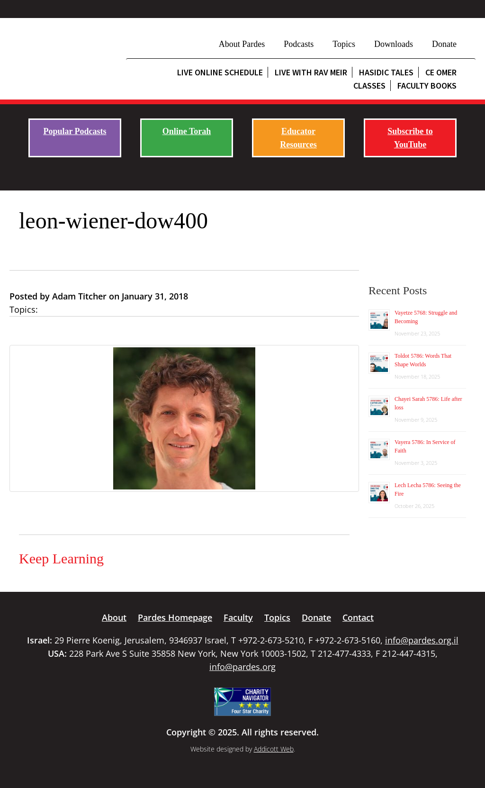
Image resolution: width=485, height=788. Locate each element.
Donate (444, 44)
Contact (358, 617)
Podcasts (299, 44)
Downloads (393, 44)
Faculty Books (427, 85)
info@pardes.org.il (421, 640)
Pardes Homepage (175, 617)
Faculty (238, 617)
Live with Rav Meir (311, 72)
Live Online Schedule (220, 72)
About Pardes (242, 44)
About (114, 617)
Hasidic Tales (386, 72)
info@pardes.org (242, 666)
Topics (343, 44)
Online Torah (186, 131)
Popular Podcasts (74, 131)
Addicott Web (274, 748)
